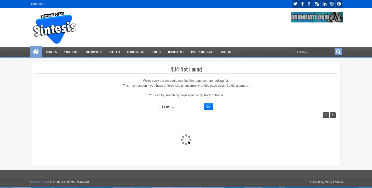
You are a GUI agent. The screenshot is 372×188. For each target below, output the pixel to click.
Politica (114, 52)
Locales (51, 52)
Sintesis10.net (39, 182)
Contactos (38, 4)
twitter (295, 4)
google (309, 4)
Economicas (135, 52)
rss (317, 4)
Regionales (94, 52)
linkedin (324, 4)
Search (338, 51)
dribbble (331, 4)
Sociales (227, 52)
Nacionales (71, 52)
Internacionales (202, 52)
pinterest (339, 4)
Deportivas (176, 52)
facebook (302, 4)
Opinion (156, 52)
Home (36, 51)
